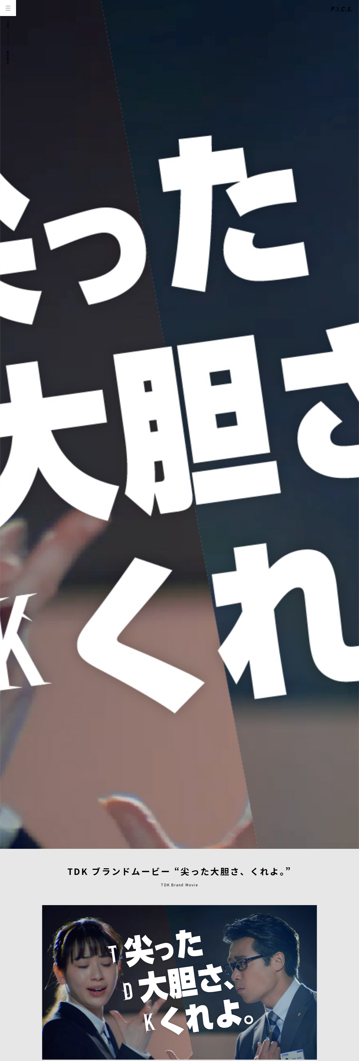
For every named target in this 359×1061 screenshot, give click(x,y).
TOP (8, 25)
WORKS (8, 58)
